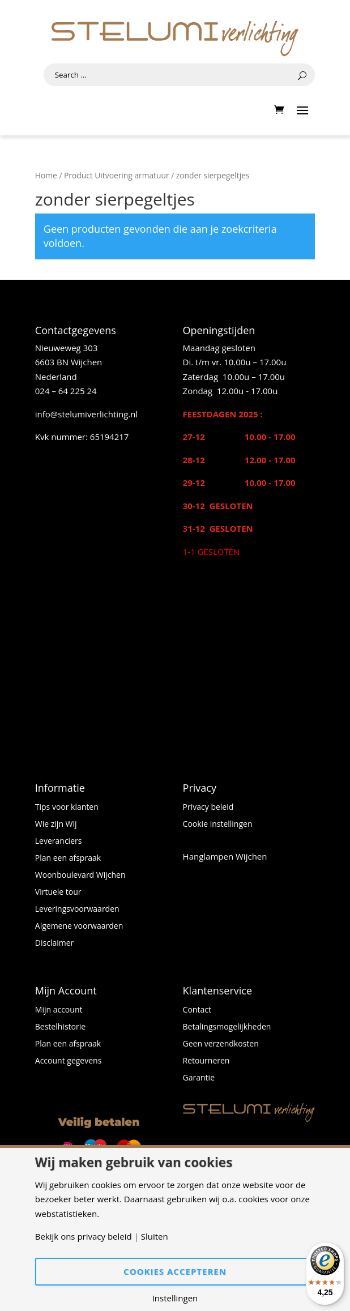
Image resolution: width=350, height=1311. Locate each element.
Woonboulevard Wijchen (80, 875)
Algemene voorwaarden (79, 926)
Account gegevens (68, 1061)
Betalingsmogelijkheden (227, 1027)
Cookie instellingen (218, 824)
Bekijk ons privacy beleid (83, 1236)
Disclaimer (54, 943)
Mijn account (59, 1010)
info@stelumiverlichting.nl (86, 414)
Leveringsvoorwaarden (77, 909)
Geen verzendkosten (221, 1044)
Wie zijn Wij (56, 824)
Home (46, 175)
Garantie (199, 1078)
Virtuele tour (58, 892)
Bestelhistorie (60, 1027)
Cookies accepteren (175, 1271)
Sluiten (154, 1236)
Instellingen (175, 1298)
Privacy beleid (208, 807)
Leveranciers (58, 841)
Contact (197, 1010)
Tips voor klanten (67, 807)
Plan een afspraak (68, 858)
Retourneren (206, 1061)
